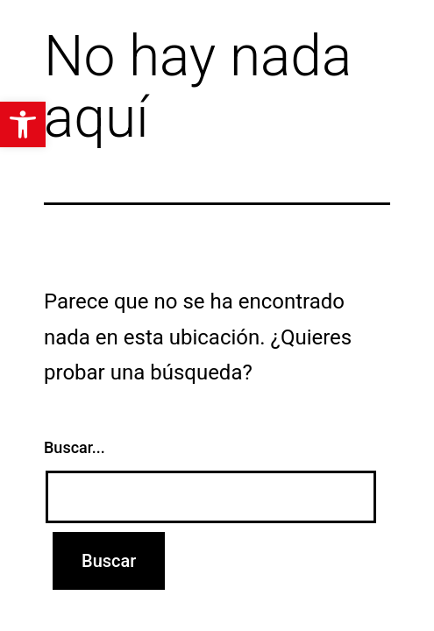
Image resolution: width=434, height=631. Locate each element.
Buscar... (74, 447)
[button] (23, 124)
